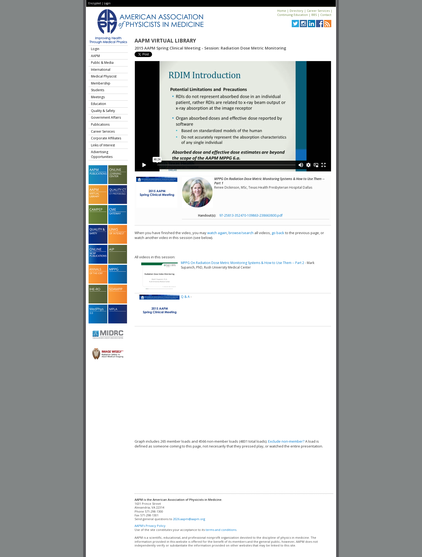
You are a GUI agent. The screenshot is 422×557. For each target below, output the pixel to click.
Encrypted (94, 3)
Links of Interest (103, 145)
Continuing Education (292, 15)
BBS (314, 15)
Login (107, 3)
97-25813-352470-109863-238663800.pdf (251, 215)
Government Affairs (106, 117)
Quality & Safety (103, 110)
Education (98, 103)
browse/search (241, 232)
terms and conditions (221, 530)
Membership (100, 83)
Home (281, 11)
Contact (325, 15)
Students (97, 90)
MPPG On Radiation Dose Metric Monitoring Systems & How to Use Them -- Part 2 (242, 262)
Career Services (318, 11)
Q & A (185, 296)
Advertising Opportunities (101, 154)
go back (278, 232)
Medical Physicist (104, 76)
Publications (100, 124)
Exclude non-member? (286, 441)
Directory (296, 11)
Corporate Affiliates (106, 138)
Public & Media (102, 62)
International (100, 69)
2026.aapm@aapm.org (189, 519)
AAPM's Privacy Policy (150, 526)
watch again (217, 232)
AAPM (95, 56)
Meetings (98, 97)
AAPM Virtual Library (165, 40)
